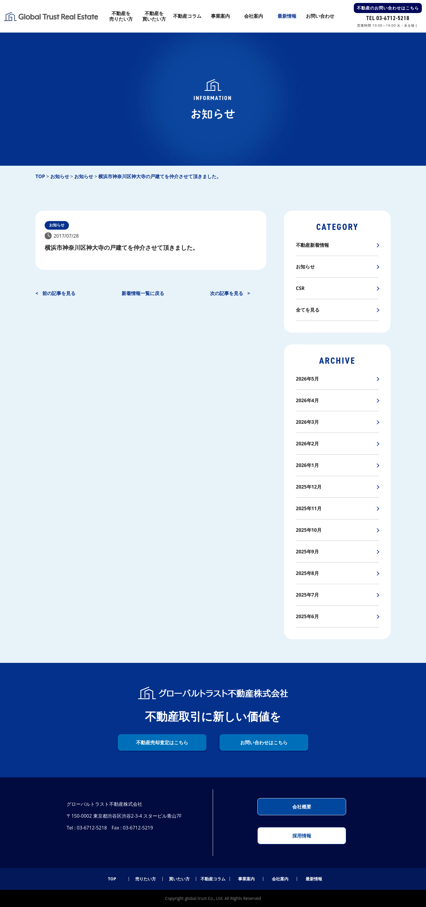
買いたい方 (179, 879)
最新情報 (314, 879)
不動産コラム (213, 879)
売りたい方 (145, 879)
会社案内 (280, 879)
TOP (112, 879)
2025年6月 (307, 616)
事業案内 (246, 879)
